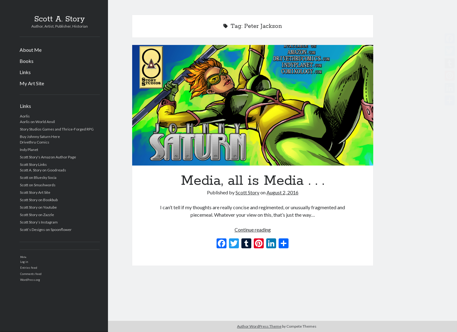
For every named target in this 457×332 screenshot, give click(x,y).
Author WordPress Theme (259, 326)
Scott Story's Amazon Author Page (48, 157)
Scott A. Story (59, 19)
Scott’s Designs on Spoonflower (46, 229)
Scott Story (247, 192)
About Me (31, 50)
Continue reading (253, 229)
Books (27, 61)
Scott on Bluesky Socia (38, 177)
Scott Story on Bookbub (39, 199)
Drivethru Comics (34, 142)
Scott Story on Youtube (38, 207)
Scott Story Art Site (35, 192)
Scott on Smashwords (38, 185)
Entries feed (28, 267)
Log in (24, 261)
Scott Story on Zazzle (37, 214)
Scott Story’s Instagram (39, 222)
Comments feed (31, 274)
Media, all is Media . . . (253, 105)
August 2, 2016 (282, 192)
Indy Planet (29, 149)
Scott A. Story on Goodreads (43, 170)
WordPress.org (30, 279)
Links (25, 72)
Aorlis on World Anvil (37, 121)
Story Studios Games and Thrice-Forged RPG (57, 129)
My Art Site (32, 83)
